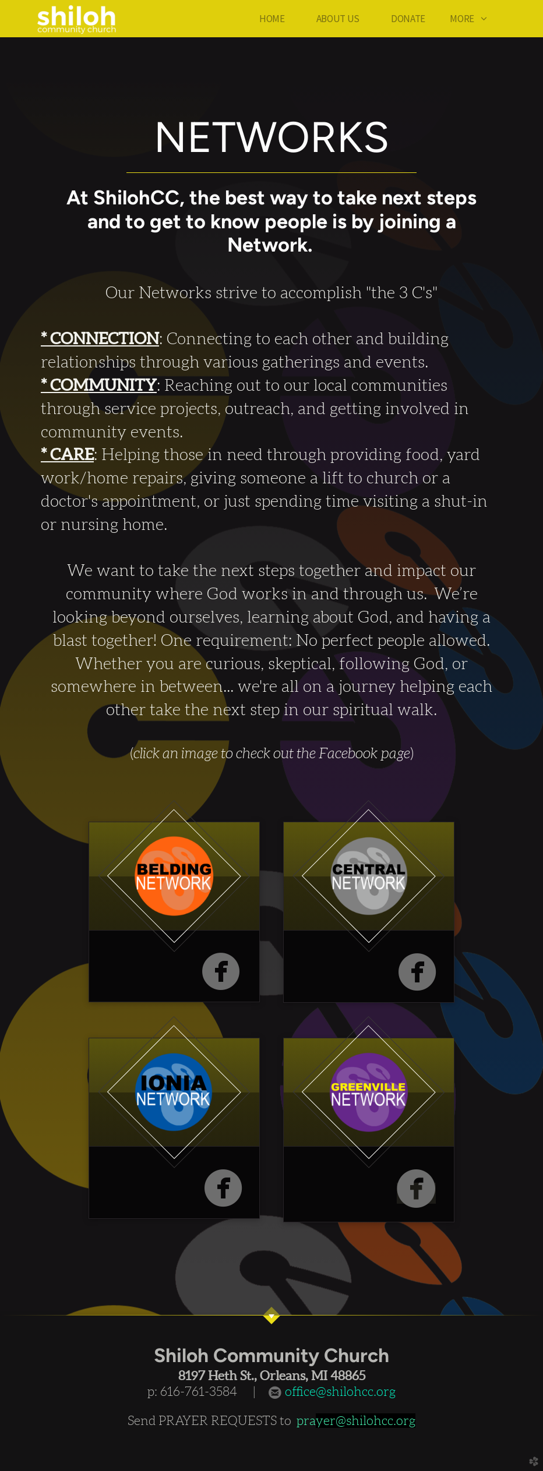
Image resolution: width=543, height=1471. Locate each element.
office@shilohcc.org (339, 1391)
